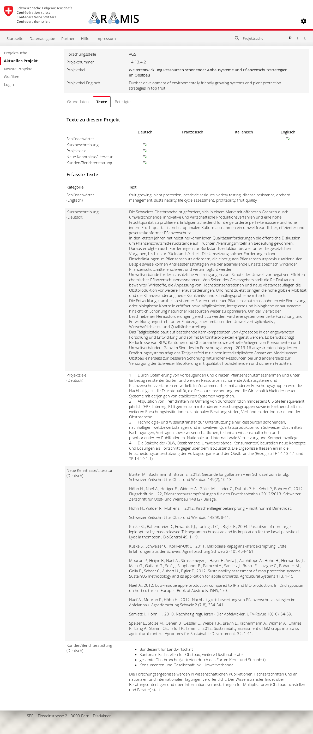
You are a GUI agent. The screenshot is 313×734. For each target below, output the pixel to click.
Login (9, 84)
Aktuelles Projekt (21, 60)
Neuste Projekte (18, 68)
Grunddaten (78, 101)
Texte (101, 101)
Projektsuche (15, 52)
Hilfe (85, 38)
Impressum (105, 38)
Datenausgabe (42, 38)
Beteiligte (122, 101)
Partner (68, 38)
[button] (303, 21)
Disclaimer (102, 715)
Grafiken (11, 76)
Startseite (15, 38)
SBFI (30, 715)
